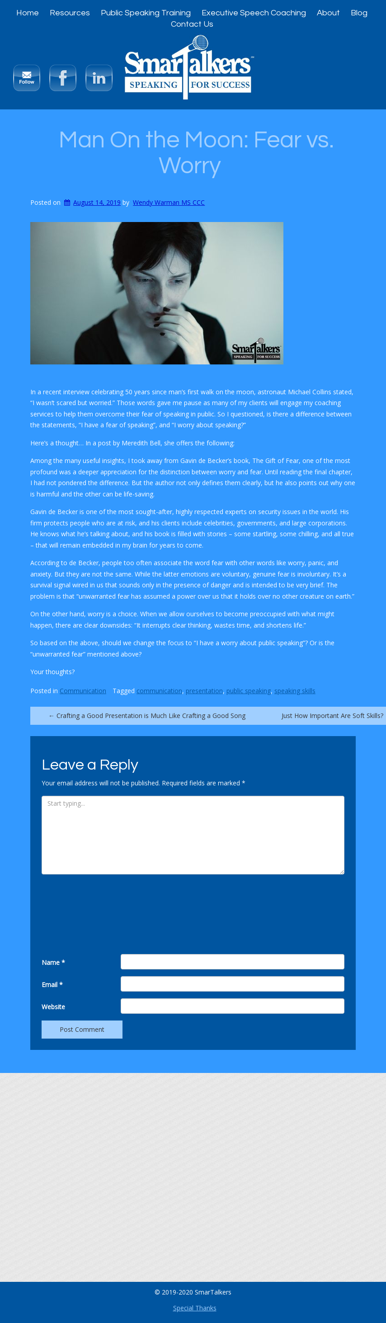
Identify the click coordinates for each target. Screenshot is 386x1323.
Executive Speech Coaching (254, 13)
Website (53, 1006)
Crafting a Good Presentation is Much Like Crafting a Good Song (146, 715)
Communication (83, 690)
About (328, 13)
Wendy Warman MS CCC (169, 202)
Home (27, 13)
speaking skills (294, 690)
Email (52, 984)
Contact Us (192, 24)
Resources (70, 13)
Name (53, 962)
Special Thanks (195, 1308)
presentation (204, 690)
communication (159, 690)
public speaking (248, 690)
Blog (359, 13)
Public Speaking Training (146, 13)
